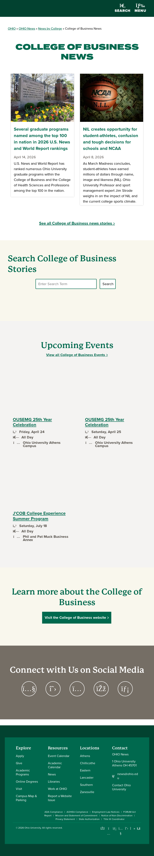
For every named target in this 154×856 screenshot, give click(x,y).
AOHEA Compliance (77, 812)
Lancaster (86, 777)
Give (19, 763)
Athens (85, 756)
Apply (20, 756)
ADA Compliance (54, 812)
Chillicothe (87, 763)
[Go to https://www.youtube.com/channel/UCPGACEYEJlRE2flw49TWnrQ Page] (29, 688)
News (52, 774)
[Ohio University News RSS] (138, 828)
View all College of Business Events (75, 354)
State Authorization (89, 819)
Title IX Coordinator (114, 819)
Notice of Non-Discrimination (117, 815)
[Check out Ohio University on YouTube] (120, 830)
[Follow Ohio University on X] (126, 828)
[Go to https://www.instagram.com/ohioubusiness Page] (77, 688)
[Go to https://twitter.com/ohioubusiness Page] (53, 688)
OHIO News (27, 28)
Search (123, 8)
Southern (86, 784)
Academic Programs (23, 772)
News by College (50, 28)
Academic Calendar (55, 765)
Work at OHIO (57, 788)
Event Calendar (58, 756)
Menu (140, 8)
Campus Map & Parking (26, 798)
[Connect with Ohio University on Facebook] (102, 828)
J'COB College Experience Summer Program (39, 516)
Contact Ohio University (121, 787)
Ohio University (32, 828)
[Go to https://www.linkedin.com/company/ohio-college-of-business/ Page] (125, 688)
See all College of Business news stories (75, 223)
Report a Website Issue (60, 798)
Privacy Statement (65, 819)
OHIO (12, 28)
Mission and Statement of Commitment (76, 815)
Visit (19, 788)
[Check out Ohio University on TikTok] (132, 828)
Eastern (85, 770)
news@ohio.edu (127, 776)
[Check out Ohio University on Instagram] (108, 833)
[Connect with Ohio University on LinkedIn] (114, 828)
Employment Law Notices (106, 812)
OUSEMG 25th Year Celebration (32, 422)
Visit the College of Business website (75, 617)
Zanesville (87, 792)
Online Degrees (27, 781)
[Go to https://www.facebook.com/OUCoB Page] (101, 688)
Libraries (54, 781)
